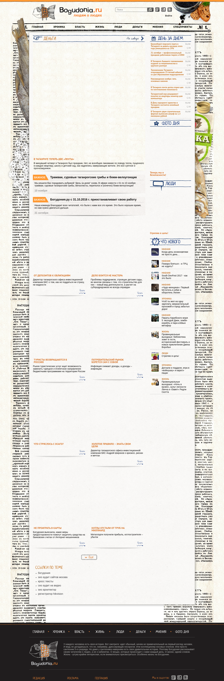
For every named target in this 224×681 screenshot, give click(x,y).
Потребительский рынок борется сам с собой (108, 361)
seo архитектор (47, 589)
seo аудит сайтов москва (52, 577)
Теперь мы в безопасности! (158, 173)
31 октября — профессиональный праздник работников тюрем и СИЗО (167, 54)
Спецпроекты (182, 27)
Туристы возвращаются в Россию (50, 361)
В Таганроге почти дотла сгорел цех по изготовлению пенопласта (167, 88)
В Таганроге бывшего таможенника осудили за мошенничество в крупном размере (167, 63)
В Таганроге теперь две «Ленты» (54, 159)
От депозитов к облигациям (52, 275)
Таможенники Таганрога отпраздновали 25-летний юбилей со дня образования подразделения (167, 72)
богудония (44, 573)
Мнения (158, 27)
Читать (82, 290)
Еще (91, 557)
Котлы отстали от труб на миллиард (108, 529)
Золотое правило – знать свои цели (111, 445)
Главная (37, 27)
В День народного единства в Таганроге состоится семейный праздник (165, 105)
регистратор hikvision (50, 593)
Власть (80, 27)
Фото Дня (170, 123)
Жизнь (99, 27)
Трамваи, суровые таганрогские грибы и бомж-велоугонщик (93, 177)
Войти (168, 15)
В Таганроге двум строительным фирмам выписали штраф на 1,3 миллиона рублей (166, 113)
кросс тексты (45, 581)
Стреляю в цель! (159, 233)
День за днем (170, 38)
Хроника (59, 27)
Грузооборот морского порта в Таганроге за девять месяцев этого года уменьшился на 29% (166, 46)
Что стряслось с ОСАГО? (49, 444)
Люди (118, 27)
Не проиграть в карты (48, 528)
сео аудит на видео (49, 585)
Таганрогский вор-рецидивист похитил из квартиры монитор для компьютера (167, 96)
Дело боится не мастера (107, 275)
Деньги (137, 27)
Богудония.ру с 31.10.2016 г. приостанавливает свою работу (93, 199)
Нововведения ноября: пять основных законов (163, 80)
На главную (133, 38)
